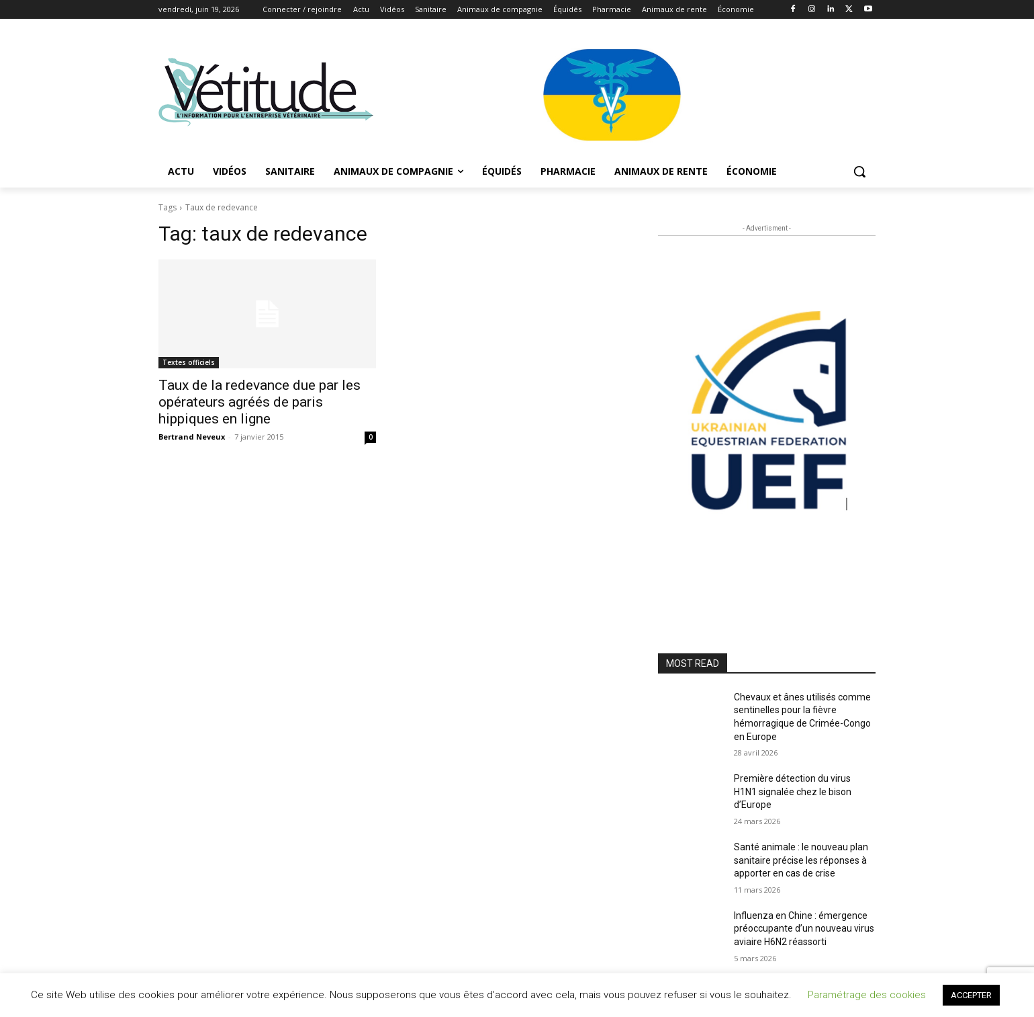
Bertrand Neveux (191, 437)
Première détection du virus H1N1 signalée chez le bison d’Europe (792, 791)
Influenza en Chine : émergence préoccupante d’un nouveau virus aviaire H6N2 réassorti (804, 928)
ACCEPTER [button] (971, 995)
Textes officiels (188, 362)
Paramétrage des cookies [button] (867, 995)
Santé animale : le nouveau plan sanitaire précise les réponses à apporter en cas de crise (801, 860)
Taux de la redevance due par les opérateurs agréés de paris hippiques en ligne (259, 402)
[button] (859, 171)
